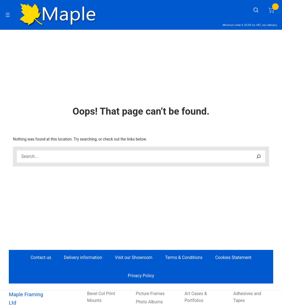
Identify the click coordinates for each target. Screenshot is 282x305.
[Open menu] (7, 15)
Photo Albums (149, 301)
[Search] (258, 156)
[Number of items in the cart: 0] (271, 10)
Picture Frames (150, 293)
